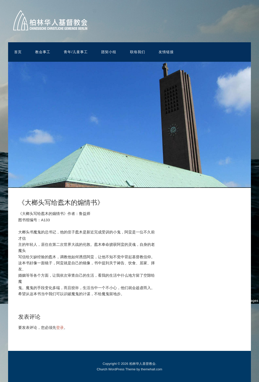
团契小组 (108, 52)
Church (102, 369)
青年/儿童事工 (76, 52)
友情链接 (166, 52)
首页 (18, 52)
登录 (60, 327)
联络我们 (137, 52)
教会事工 (42, 52)
